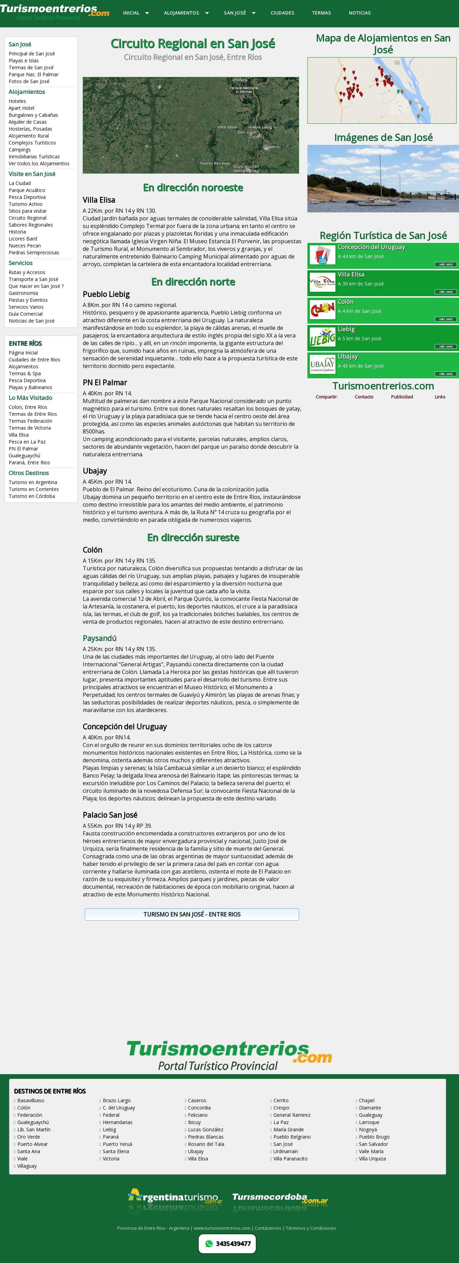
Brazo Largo (117, 1100)
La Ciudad (20, 183)
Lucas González (205, 1129)
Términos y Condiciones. (311, 1228)
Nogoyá (368, 1129)
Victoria (111, 1158)
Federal (111, 1115)
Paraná (111, 1136)
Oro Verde (28, 1136)
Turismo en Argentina (33, 482)
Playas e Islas (24, 60)
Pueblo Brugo (374, 1136)
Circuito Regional (27, 217)
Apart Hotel (21, 108)
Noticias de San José (32, 320)
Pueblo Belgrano (292, 1136)
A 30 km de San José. (383, 278)
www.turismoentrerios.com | (224, 1228)
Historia (17, 231)
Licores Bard (23, 238)
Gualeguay (370, 1115)
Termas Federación (30, 421)
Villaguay (27, 1166)
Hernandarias (118, 1122)
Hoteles (17, 101)
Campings (20, 149)
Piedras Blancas (206, 1136)
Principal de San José (32, 53)
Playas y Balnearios (30, 387)
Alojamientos (23, 366)
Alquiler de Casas (28, 122)
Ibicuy (194, 1122)
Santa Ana (28, 1151)
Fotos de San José (29, 81)
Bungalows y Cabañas (33, 115)
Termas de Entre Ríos (33, 414)
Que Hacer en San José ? (36, 286)
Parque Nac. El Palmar (33, 74)
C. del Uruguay (119, 1107)
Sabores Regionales (31, 224)
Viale (22, 1158)
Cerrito (281, 1100)
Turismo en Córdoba (32, 496)
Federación (29, 1115)
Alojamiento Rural (29, 135)
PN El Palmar (23, 448)
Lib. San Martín (34, 1129)
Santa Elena (116, 1151)
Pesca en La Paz (27, 441)
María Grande (288, 1129)
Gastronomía (23, 293)
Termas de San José (31, 67)
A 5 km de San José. (383, 333)
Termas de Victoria (30, 427)
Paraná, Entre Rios (29, 462)
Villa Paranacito (290, 1158)
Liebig (109, 1129)
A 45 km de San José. (383, 360)
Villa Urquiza (372, 1158)
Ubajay (196, 1151)
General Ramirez (291, 1115)
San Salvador (373, 1144)
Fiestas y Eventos (28, 300)
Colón (23, 1107)
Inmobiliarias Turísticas (34, 156)
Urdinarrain (285, 1151)
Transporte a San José (33, 279)
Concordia (199, 1107)
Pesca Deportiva (27, 197)
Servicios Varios (26, 307)
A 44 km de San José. (383, 251)
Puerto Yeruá (117, 1144)
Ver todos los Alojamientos (39, 163)
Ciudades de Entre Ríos (34, 359)
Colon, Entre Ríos (28, 407)
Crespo (281, 1107)
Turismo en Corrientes (34, 489)
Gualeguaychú (24, 455)
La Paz (281, 1122)
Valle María (371, 1151)
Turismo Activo (26, 204)
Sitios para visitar (28, 211)
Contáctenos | (270, 1228)
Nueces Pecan (25, 245)
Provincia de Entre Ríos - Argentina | (155, 1228)
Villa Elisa (19, 434)
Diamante (370, 1107)
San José (283, 1144)
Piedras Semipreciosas (34, 252)
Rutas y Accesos (27, 272)
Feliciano (198, 1115)
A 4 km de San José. (383, 306)
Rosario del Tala (206, 1144)
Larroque (369, 1122)
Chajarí (367, 1100)
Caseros (197, 1100)
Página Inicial (23, 352)
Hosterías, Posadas (30, 128)
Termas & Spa (25, 373)
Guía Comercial (26, 313)
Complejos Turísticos (32, 142)
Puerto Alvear (32, 1144)
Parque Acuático (27, 190)
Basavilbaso (30, 1100)
